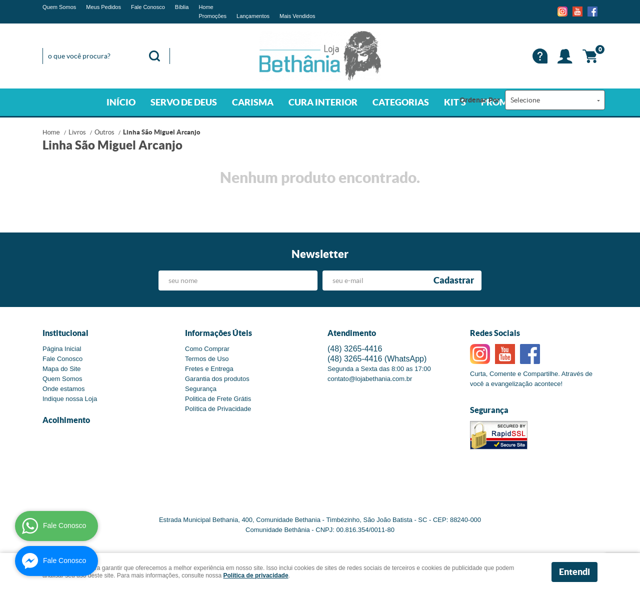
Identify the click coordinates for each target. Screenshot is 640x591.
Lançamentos (253, 16)
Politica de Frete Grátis (218, 398)
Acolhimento (66, 420)
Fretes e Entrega (209, 368)
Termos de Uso (206, 358)
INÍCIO (121, 102)
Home (205, 7)
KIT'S (455, 102)
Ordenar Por (480, 100)
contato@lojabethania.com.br (370, 378)
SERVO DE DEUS (183, 102)
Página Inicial (61, 348)
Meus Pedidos (103, 7)
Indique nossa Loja (69, 398)
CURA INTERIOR (323, 102)
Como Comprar (207, 348)
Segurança (200, 388)
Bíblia (182, 7)
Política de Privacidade (218, 408)
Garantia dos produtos (217, 378)
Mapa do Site (61, 368)
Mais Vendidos (298, 16)
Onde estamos (63, 388)
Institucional (65, 333)
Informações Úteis (218, 333)
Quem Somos (59, 7)
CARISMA (253, 102)
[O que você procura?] (154, 56)
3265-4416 (355, 348)
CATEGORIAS (400, 102)
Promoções (212, 16)
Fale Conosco (148, 7)
